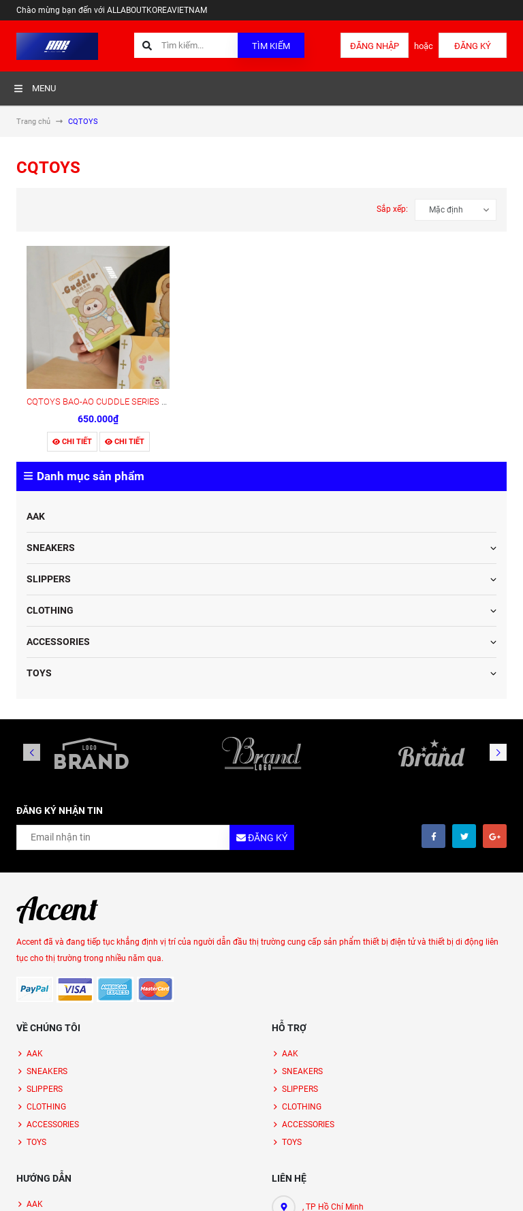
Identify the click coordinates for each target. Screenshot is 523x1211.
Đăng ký (472, 46)
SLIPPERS (49, 578)
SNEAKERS (51, 547)
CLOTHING (50, 610)
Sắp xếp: (392, 209)
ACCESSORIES (58, 641)
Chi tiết (72, 441)
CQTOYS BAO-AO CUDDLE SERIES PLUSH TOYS (120, 401)
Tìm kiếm (271, 46)
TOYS (39, 672)
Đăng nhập (374, 46)
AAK (36, 516)
